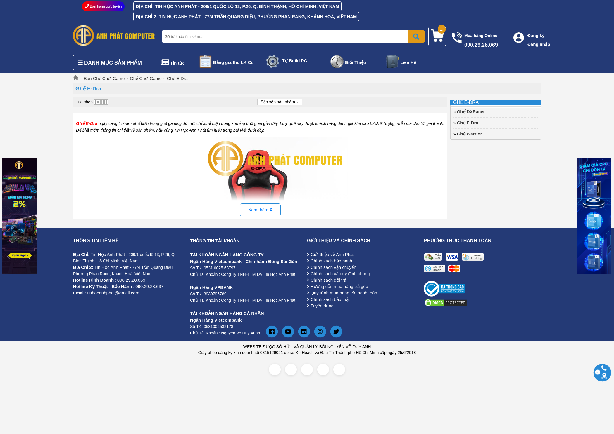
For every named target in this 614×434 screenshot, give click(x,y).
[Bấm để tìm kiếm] (416, 36)
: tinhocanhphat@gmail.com (106, 292)
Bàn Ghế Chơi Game (104, 78)
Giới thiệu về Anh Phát (330, 254)
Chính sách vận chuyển (331, 267)
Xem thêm (260, 209)
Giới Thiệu (355, 62)
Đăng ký (535, 35)
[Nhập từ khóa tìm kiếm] (292, 36)
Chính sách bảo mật (328, 299)
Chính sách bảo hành (329, 260)
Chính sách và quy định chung (338, 273)
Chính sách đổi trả (326, 280)
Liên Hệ (408, 62)
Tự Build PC (294, 60)
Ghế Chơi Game (146, 78)
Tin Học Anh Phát (108, 254)
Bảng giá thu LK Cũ (233, 62)
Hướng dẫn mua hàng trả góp (337, 286)
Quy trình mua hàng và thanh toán (342, 292)
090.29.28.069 (131, 280)
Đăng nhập (538, 44)
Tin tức (177, 62)
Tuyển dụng (320, 305)
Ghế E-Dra (177, 78)
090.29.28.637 (149, 286)
